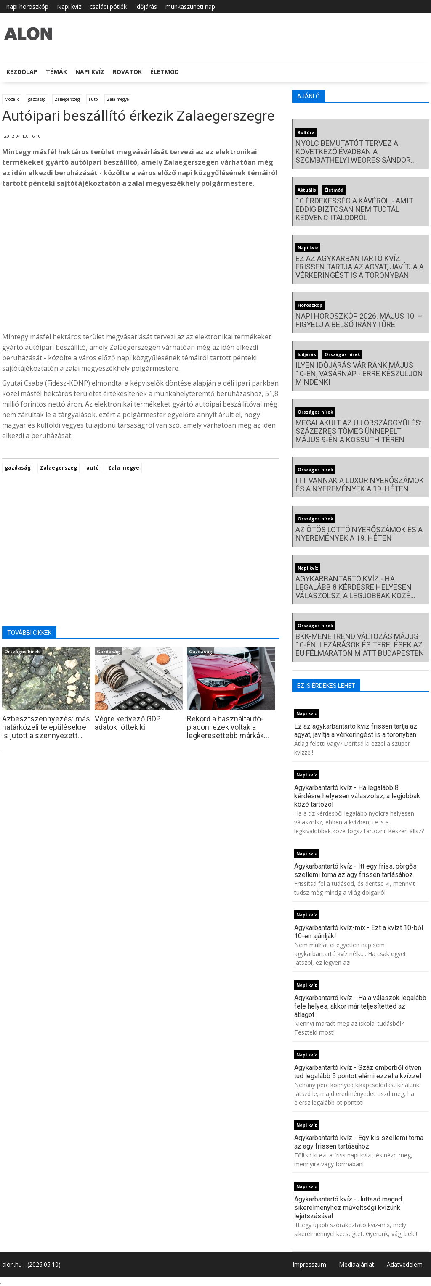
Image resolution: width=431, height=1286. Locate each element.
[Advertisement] (140, 262)
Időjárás (146, 7)
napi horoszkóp (27, 7)
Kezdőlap (21, 72)
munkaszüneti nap (190, 7)
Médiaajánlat (356, 1264)
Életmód (164, 72)
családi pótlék (108, 7)
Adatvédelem (405, 1264)
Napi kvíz (69, 7)
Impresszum (309, 1264)
